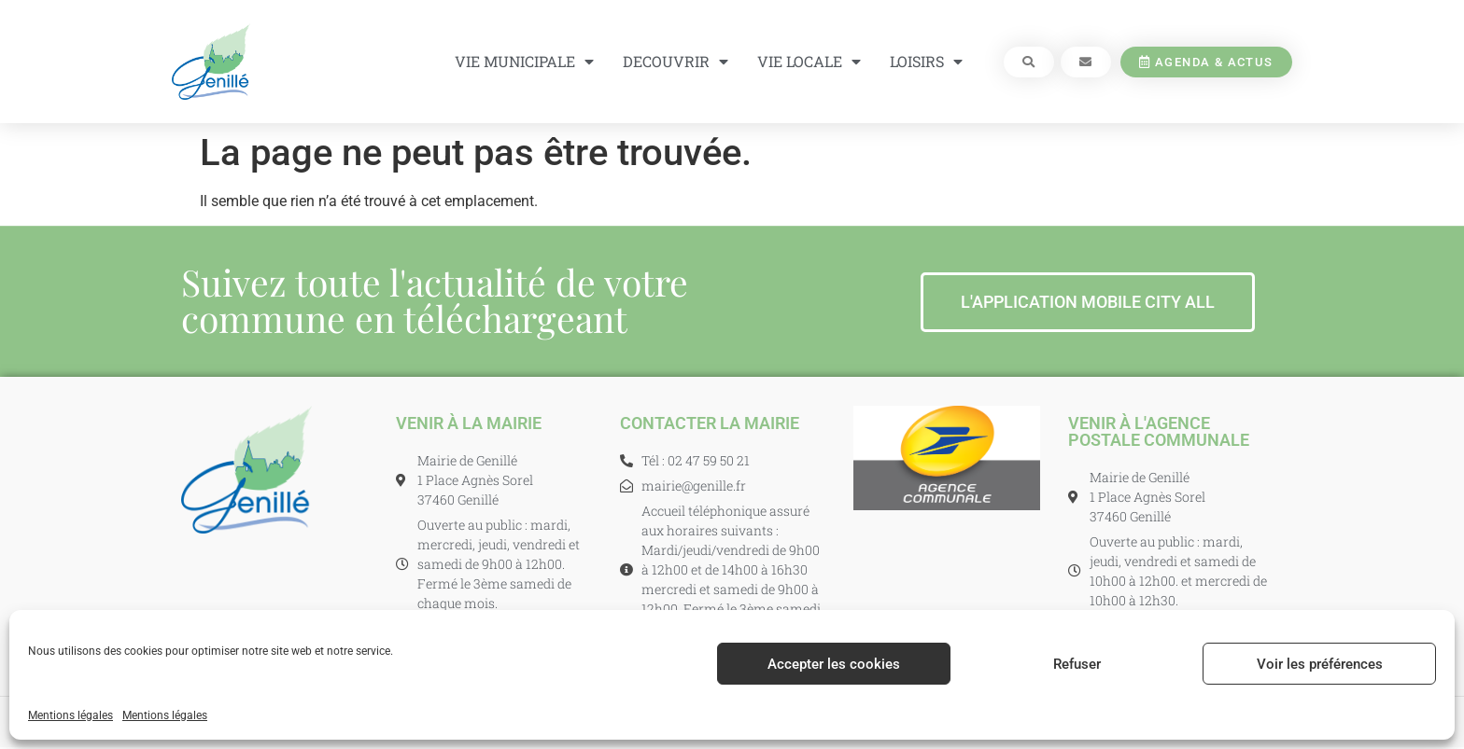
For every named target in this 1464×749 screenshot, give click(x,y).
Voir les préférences (1320, 664)
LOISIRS (926, 61)
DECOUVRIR (675, 61)
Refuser (1077, 664)
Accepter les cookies (833, 664)
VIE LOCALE (809, 61)
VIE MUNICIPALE (524, 61)
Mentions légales (70, 715)
